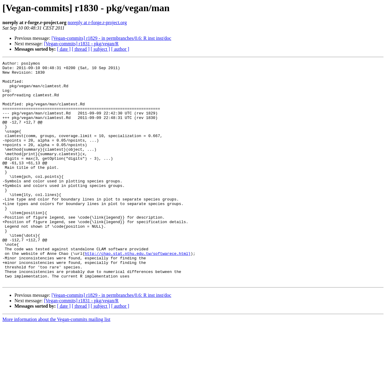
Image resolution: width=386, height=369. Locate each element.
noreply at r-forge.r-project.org (97, 22)
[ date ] (64, 49)
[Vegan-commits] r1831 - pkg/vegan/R (81, 43)
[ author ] (120, 49)
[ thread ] (81, 49)
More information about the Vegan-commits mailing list (56, 363)
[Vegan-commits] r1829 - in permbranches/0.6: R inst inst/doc (111, 38)
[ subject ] (100, 49)
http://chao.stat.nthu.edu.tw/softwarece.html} (138, 292)
